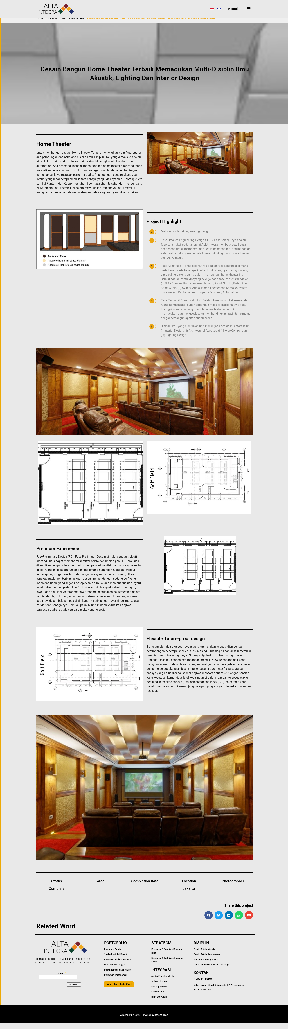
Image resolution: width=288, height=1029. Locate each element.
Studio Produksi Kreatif (115, 960)
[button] (208, 921)
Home (39, 23)
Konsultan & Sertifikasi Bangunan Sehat (167, 965)
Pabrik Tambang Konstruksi (117, 975)
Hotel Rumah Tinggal (72, 23)
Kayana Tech (161, 1020)
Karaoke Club (157, 997)
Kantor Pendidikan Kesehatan (118, 965)
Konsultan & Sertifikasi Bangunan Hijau (167, 957)
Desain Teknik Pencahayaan (207, 960)
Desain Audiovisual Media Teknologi (211, 970)
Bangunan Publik (112, 955)
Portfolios (51, 23)
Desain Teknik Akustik (204, 955)
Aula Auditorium (159, 987)
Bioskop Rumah (159, 992)
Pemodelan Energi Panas (206, 965)
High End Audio (159, 1002)
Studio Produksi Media (162, 982)
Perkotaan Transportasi (115, 980)
